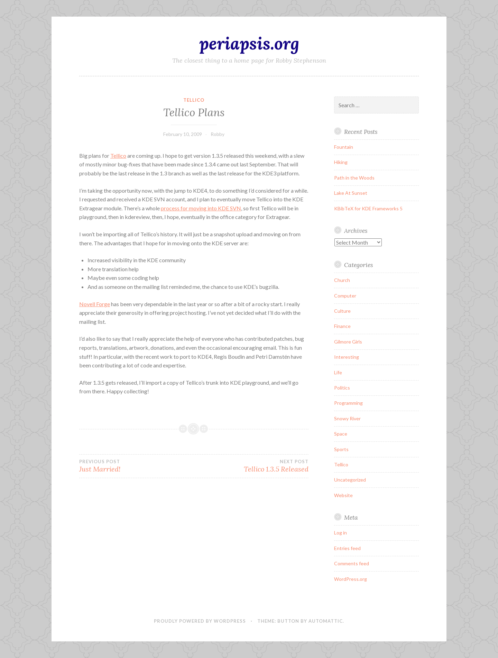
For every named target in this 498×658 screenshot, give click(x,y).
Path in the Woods (354, 178)
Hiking (341, 162)
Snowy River (347, 418)
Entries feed (347, 548)
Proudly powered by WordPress (200, 621)
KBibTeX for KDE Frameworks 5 (368, 208)
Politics (342, 388)
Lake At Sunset (350, 193)
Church (342, 280)
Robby (217, 134)
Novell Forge (94, 304)
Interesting (346, 357)
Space (340, 434)
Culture (342, 311)
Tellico (193, 100)
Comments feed (351, 563)
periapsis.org (249, 43)
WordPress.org (350, 579)
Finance (342, 326)
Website (343, 495)
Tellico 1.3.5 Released (251, 466)
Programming (348, 403)
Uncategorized (350, 480)
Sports (341, 449)
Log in (340, 533)
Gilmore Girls (348, 342)
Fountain (343, 147)
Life (338, 372)
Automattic (325, 621)
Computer (345, 296)
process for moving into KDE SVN (201, 208)
